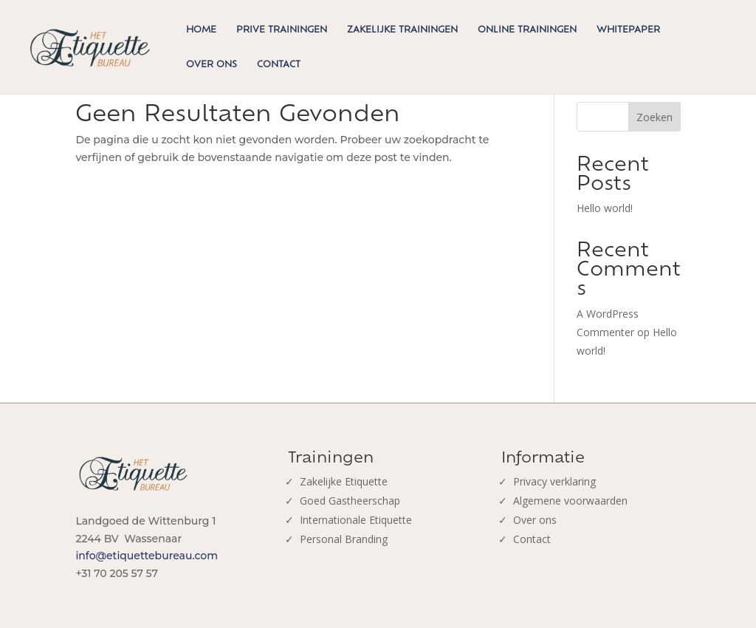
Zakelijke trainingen (402, 29)
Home (201, 29)
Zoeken (654, 117)
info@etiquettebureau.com (146, 555)
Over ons (211, 64)
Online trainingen (527, 29)
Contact (278, 64)
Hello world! (605, 208)
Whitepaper (628, 29)
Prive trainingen (281, 29)
